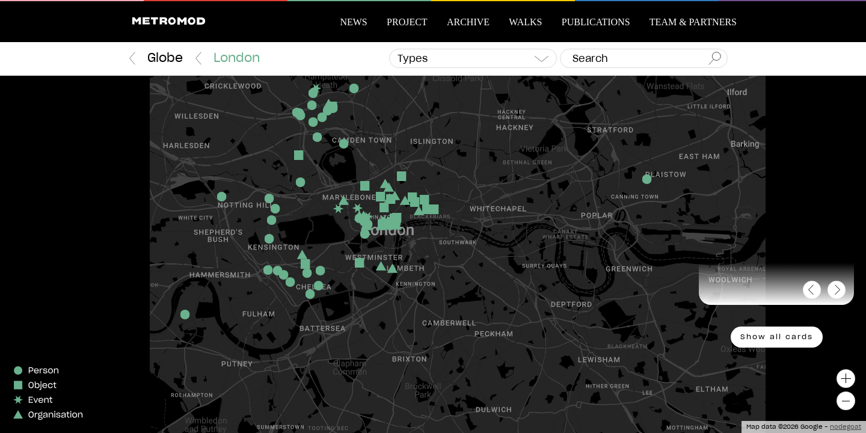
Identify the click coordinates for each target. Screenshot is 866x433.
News (353, 22)
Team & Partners (693, 22)
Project (407, 22)
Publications (596, 22)
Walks (525, 22)
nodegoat (845, 427)
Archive (468, 22)
